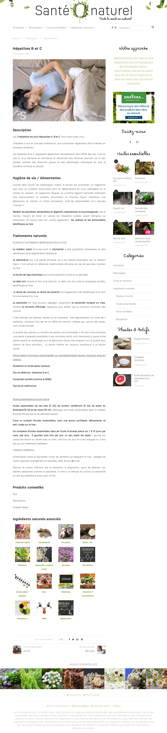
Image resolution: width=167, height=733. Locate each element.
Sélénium (65, 592)
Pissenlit (22, 565)
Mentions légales (80, 706)
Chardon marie (23, 543)
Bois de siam (119, 239)
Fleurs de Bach (124, 312)
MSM (44, 619)
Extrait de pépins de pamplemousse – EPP (144, 378)
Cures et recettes (56, 28)
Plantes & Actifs (124, 296)
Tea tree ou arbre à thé (122, 179)
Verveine (66, 565)
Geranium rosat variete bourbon (142, 240)
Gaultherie (140, 178)
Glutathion (87, 565)
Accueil (16, 39)
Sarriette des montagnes (141, 210)
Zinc (44, 592)
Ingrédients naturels (81, 28)
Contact (117, 706)
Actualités (18, 28)
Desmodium (44, 543)
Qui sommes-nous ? (100, 706)
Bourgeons (122, 319)
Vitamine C (22, 619)
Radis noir (87, 543)
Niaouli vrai (118, 208)
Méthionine (65, 619)
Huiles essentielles (126, 304)
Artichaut (66, 543)
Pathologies (35, 28)
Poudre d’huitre (141, 339)
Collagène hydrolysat (139, 358)
